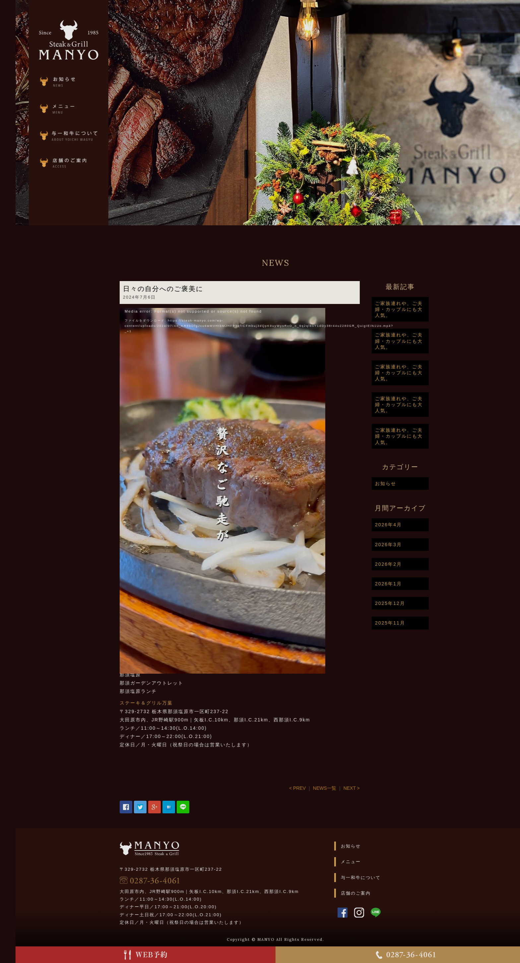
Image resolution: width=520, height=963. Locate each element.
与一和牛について (386, 877)
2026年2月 (413, 564)
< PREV (322, 788)
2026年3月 (413, 544)
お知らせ (411, 483)
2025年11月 (415, 623)
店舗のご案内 (381, 893)
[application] (248, 411)
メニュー (376, 861)
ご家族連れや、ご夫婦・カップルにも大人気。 (424, 309)
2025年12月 (415, 603)
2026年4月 (413, 524)
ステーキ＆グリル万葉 (171, 702)
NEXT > (376, 788)
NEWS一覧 (349, 788)
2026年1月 (413, 583)
